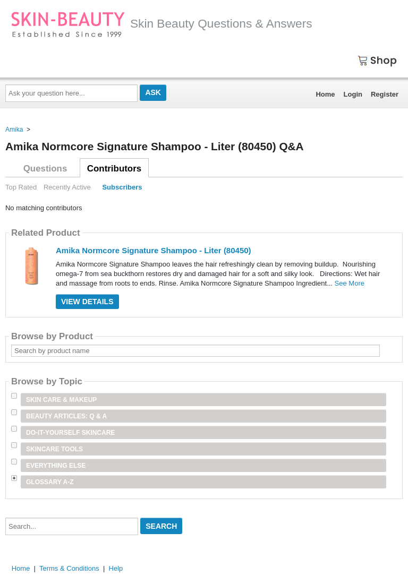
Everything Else (56, 465)
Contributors (114, 169)
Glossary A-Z (50, 482)
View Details (87, 301)
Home (325, 94)
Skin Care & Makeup (61, 399)
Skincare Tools (54, 449)
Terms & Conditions (69, 568)
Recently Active (67, 187)
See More (349, 283)
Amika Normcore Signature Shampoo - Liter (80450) (153, 250)
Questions (45, 169)
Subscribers (122, 187)
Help (116, 568)
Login (353, 94)
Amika (14, 129)
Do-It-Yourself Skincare (70, 432)
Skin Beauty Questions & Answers (161, 23)
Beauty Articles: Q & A (66, 416)
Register (384, 94)
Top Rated (21, 187)
